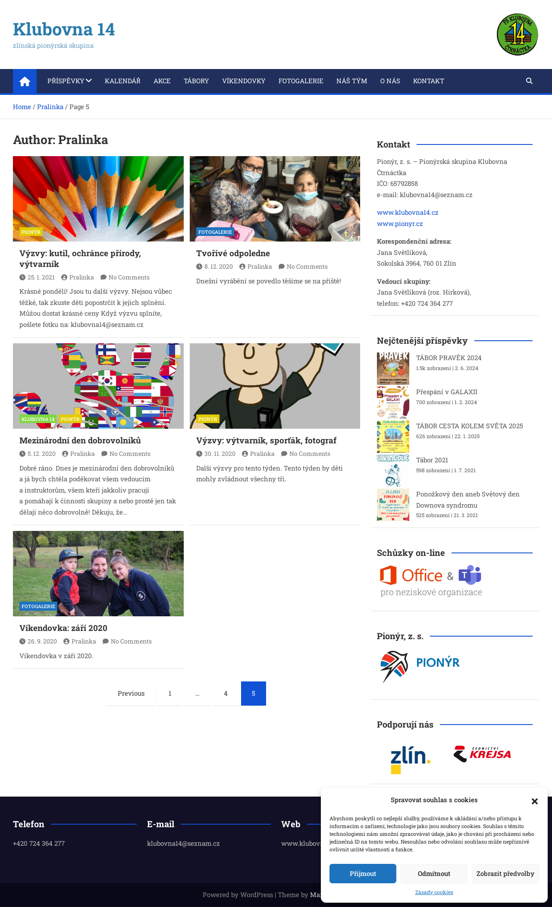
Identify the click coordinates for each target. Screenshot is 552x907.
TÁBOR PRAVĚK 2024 (449, 357)
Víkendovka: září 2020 (63, 627)
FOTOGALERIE (215, 232)
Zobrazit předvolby (505, 873)
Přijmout (363, 873)
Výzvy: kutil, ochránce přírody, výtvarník (80, 258)
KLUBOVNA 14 (38, 419)
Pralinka (77, 277)
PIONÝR (31, 232)
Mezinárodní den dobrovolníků (80, 440)
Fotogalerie (301, 80)
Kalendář (123, 80)
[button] (534, 800)
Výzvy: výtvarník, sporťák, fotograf (266, 440)
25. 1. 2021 (37, 277)
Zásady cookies (434, 891)
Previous (131, 693)
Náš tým (351, 80)
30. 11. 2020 (215, 453)
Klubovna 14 (64, 28)
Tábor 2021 (432, 459)
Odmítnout (434, 873)
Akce (162, 80)
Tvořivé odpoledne (233, 253)
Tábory (196, 80)
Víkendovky (244, 80)
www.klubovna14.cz (408, 212)
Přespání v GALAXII (446, 391)
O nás (390, 80)
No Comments (129, 277)
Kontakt (428, 80)
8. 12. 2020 (214, 266)
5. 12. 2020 (37, 453)
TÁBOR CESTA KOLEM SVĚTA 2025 (469, 425)
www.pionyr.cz (400, 223)
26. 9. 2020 (38, 641)
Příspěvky (66, 80)
